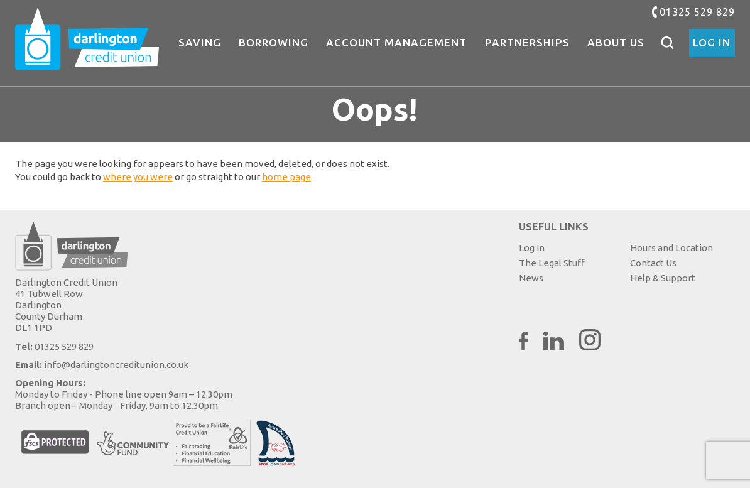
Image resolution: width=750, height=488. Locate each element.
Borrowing (273, 42)
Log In (712, 42)
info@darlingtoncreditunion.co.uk (116, 364)
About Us (615, 42)
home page (286, 176)
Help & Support (662, 278)
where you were (138, 176)
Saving (199, 42)
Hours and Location (671, 247)
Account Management (396, 42)
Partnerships (527, 42)
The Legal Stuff (552, 263)
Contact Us (653, 263)
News (531, 278)
